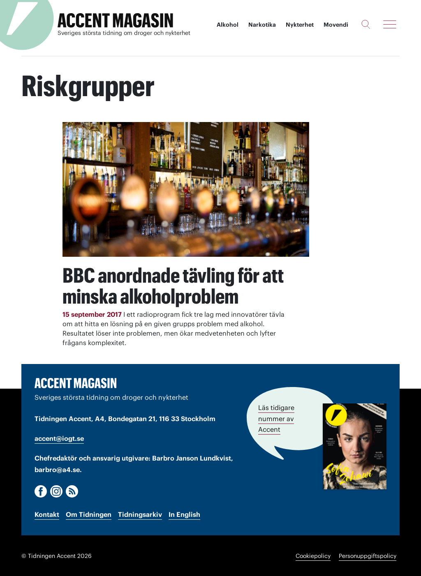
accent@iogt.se (59, 438)
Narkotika (262, 24)
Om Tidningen (88, 514)
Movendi (336, 24)
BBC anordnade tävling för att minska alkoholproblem (163, 285)
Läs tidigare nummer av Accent (276, 418)
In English (184, 514)
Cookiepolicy (313, 555)
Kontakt (47, 514)
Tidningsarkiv (140, 514)
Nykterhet (300, 24)
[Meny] (390, 24)
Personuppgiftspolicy (367, 555)
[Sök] (365, 24)
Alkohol (227, 24)
